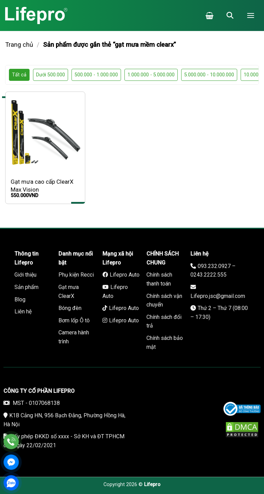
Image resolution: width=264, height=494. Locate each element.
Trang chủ (19, 44)
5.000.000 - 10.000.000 (209, 75)
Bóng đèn (69, 308)
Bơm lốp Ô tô (74, 320)
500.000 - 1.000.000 (96, 75)
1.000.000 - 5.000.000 (151, 75)
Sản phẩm (26, 287)
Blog (19, 299)
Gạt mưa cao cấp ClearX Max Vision (42, 185)
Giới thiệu (25, 274)
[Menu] (250, 15)
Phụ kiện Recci (76, 274)
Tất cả (19, 75)
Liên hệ (23, 311)
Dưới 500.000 (50, 75)
